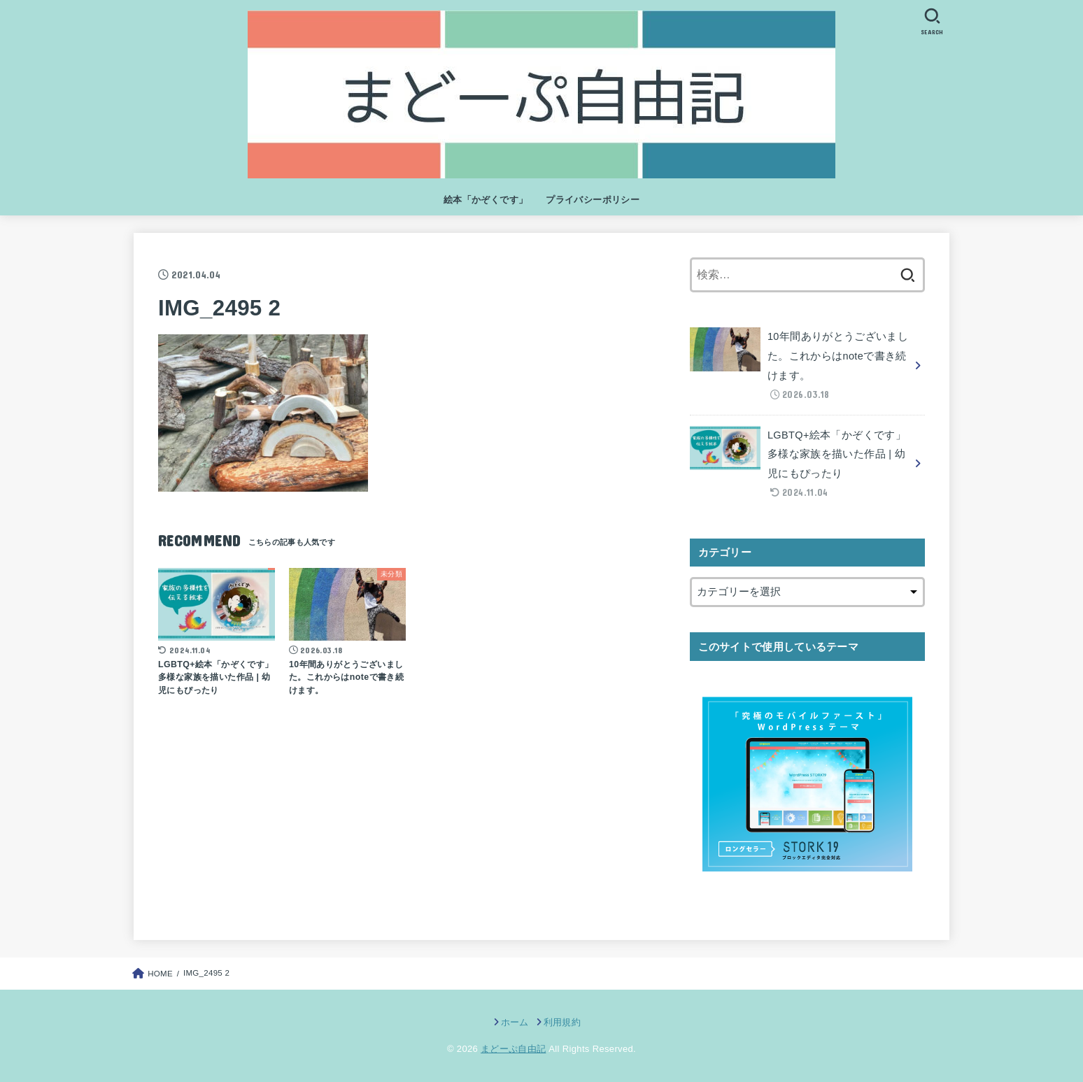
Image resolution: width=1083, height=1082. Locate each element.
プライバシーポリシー (592, 199)
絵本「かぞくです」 (486, 199)
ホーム (515, 1022)
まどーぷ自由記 (513, 1049)
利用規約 (562, 1022)
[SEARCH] (932, 21)
